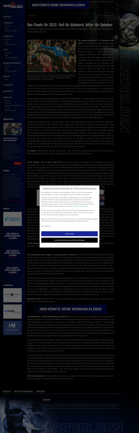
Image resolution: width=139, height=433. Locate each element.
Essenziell (46, 224)
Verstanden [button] (69, 231)
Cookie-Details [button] (60, 242)
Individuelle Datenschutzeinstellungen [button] (69, 238)
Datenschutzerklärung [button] (70, 242)
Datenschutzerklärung (80, 204)
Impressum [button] (80, 242)
